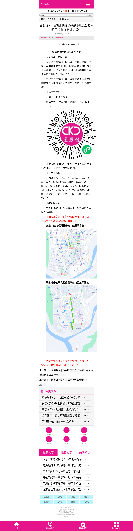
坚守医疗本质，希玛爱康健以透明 (61, 415)
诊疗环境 (84, 440)
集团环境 (60, 497)
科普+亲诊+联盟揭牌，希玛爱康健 (61, 403)
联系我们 (86, 497)
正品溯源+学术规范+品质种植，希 (61, 397)
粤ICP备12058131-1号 (71, 515)
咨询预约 (83, 528)
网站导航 (66, 516)
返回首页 (46, 502)
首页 (43, 19)
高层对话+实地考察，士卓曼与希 (60, 409)
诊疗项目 (49, 431)
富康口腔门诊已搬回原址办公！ (70, 44)
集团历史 (73, 497)
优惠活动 (66, 431)
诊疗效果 (49, 440)
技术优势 (66, 440)
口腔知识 (86, 502)
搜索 (90, 15)
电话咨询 (50, 528)
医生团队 (84, 431)
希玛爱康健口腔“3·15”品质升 (58, 421)
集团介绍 (46, 497)
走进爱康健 (52, 19)
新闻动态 (46, 4)
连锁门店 (60, 502)
